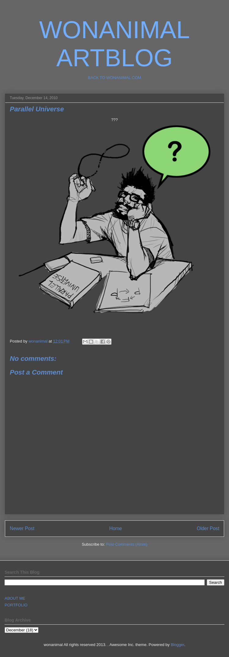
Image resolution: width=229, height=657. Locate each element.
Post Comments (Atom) (126, 544)
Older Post (208, 528)
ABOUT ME (15, 598)
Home (115, 528)
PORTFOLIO (16, 605)
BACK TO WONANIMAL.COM (114, 77)
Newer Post (22, 528)
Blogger (177, 644)
